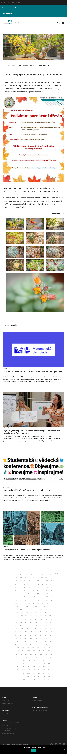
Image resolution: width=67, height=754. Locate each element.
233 (18, 664)
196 (18, 648)
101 (21, 609)
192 (36, 644)
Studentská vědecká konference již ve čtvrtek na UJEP (27, 490)
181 (21, 641)
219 (21, 657)
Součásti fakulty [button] (33, 13)
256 (28, 673)
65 (16, 597)
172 (16, 638)
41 (29, 587)
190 (26, 644)
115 (50, 613)
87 (33, 603)
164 (16, 635)
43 (38, 587)
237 (39, 664)
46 (51, 587)
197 (23, 648)
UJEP (18, 2)
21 (20, 581)
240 (18, 667)
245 (44, 667)
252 (44, 670)
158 (26, 632)
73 (51, 597)
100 (16, 609)
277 (39, 683)
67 (25, 597)
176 (36, 638)
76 (25, 600)
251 (39, 670)
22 (25, 581)
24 (33, 581)
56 (16, 594)
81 (47, 600)
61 (38, 594)
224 (46, 657)
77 (29, 600)
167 (31, 635)
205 (28, 651)
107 (51, 609)
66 (20, 597)
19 (50, 578)
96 (36, 606)
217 (51, 654)
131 (51, 619)
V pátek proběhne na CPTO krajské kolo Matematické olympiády (32, 371)
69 (34, 597)
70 (38, 597)
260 (49, 673)
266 (44, 676)
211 (21, 654)
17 (42, 578)
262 (23, 676)
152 (36, 629)
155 (51, 629)
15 (33, 578)
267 (49, 676)
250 (34, 670)
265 (39, 676)
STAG (8, 2)
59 (29, 594)
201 (44, 648)
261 (18, 676)
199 (33, 648)
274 (49, 679)
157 (21, 632)
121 (41, 616)
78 (33, 600)
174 (26, 638)
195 (51, 644)
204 (23, 651)
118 (26, 616)
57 (20, 594)
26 (42, 581)
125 (21, 619)
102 (26, 609)
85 (25, 603)
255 (23, 673)
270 (29, 679)
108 (17, 613)
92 (18, 606)
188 (16, 644)
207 (39, 651)
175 (31, 638)
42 (33, 587)
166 (26, 635)
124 (16, 619)
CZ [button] (3, 2)
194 (46, 644)
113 (41, 613)
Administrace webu (8, 744)
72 (47, 597)
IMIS (13, 2)
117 (22, 616)
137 (41, 622)
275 (28, 683)
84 (20, 603)
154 (46, 629)
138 (46, 622)
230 (39, 660)
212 (26, 654)
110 (27, 613)
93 (22, 606)
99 (49, 606)
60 (33, 594)
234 (23, 664)
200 (38, 648)
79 (38, 600)
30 (20, 584)
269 (23, 679)
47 (16, 590)
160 (36, 632)
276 (34, 683)
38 (16, 587)
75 (20, 600)
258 (39, 673)
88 (38, 603)
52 (38, 590)
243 (33, 667)
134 (26, 622)
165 (21, 635)
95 (31, 606)
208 (44, 651)
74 (16, 600)
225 (51, 657)
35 (42, 584)
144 (36, 625)
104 (36, 609)
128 (36, 619)
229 (34, 660)
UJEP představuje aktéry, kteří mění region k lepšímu (27, 549)
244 (39, 667)
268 (18, 679)
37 (51, 584)
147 (51, 625)
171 (51, 635)
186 (46, 641)
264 (33, 676)
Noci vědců (19, 207)
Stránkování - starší (59, 575)
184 (36, 641)
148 (16, 629)
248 (23, 670)
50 (29, 590)
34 (38, 584)
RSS (16, 744)
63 (47, 594)
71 (42, 597)
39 (20, 587)
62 (42, 594)
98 (45, 606)
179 (51, 638)
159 (31, 632)
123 (50, 616)
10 (50, 575)
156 (16, 632)
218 (16, 657)
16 (37, 578)
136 (36, 622)
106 (46, 609)
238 (44, 664)
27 (47, 581)
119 (31, 616)
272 (39, 679)
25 (38, 581)
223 (41, 657)
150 (27, 629)
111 (32, 613)
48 (20, 590)
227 (23, 660)
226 (18, 660)
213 (31, 654)
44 (42, 587)
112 (36, 613)
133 (21, 622)
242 (28, 667)
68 (29, 597)
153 (41, 629)
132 (16, 622)
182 (26, 641)
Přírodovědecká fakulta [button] (33, 8)
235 (28, 664)
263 (28, 676)
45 (47, 587)
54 (47, 590)
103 (31, 609)
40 (25, 587)
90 (47, 603)
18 (46, 578)
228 (29, 660)
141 (21, 625)
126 (26, 619)
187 (51, 641)
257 (34, 673)
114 (46, 613)
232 (49, 660)
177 (41, 638)
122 (46, 616)
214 (36, 654)
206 (34, 651)
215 (41, 654)
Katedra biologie (10, 82)
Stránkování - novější (7, 575)
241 (23, 667)
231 (44, 660)
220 (26, 657)
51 (33, 590)
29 (16, 584)
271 (34, 679)
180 (17, 641)
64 (51, 594)
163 (51, 632)
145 (41, 625)
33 (33, 584)
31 (25, 584)
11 (16, 578)
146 (46, 625)
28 (51, 581)
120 (36, 616)
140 (16, 625)
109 (22, 613)
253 (49, 670)
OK (33, 750)
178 (46, 638)
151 (31, 629)
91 (51, 603)
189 (21, 644)
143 (31, 625)
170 (46, 635)
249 (29, 670)
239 (49, 664)
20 (16, 581)
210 (17, 654)
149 (21, 629)
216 (46, 654)
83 (16, 603)
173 (21, 638)
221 (31, 657)
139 (51, 622)
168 (36, 635)
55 (51, 590)
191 (31, 644)
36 (47, 584)
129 (41, 619)
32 (29, 584)
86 (29, 603)
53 (42, 590)
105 (41, 609)
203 (18, 651)
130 (46, 619)
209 (49, 651)
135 (31, 622)
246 (49, 667)
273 (44, 679)
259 (44, 673)
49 (25, 590)
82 (51, 600)
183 (31, 641)
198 (28, 648)
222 (36, 657)
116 (17, 616)
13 (25, 578)
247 (18, 670)
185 (41, 641)
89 (42, 603)
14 (29, 578)
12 (21, 578)
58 (24, 594)
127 (31, 619)
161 (41, 632)
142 (26, 625)
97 (40, 606)
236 (34, 664)
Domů (7, 65)
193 (41, 644)
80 (42, 600)
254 (18, 673)
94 (27, 606)
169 (41, 635)
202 (49, 648)
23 (29, 581)
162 (46, 632)
